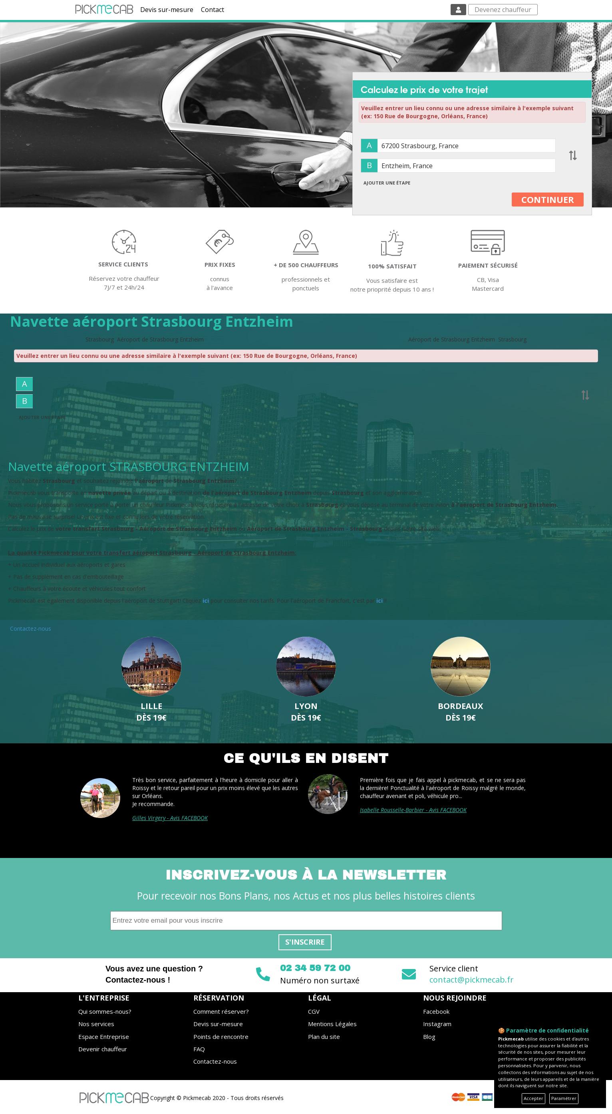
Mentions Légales (332, 1024)
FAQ (199, 1049)
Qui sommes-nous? (104, 1011)
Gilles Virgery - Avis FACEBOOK (170, 818)
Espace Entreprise (103, 1037)
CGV (314, 1011)
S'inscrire (305, 942)
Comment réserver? (221, 1011)
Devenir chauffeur (102, 1049)
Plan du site (324, 1037)
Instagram (437, 1024)
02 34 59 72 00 (315, 968)
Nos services (96, 1024)
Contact (212, 9)
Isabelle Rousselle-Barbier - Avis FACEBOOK (413, 810)
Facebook (436, 1011)
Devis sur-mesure (166, 9)
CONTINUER (547, 199)
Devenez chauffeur (503, 9)
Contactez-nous (30, 628)
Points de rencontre (220, 1037)
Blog (429, 1037)
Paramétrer (563, 1098)
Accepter (533, 1098)
